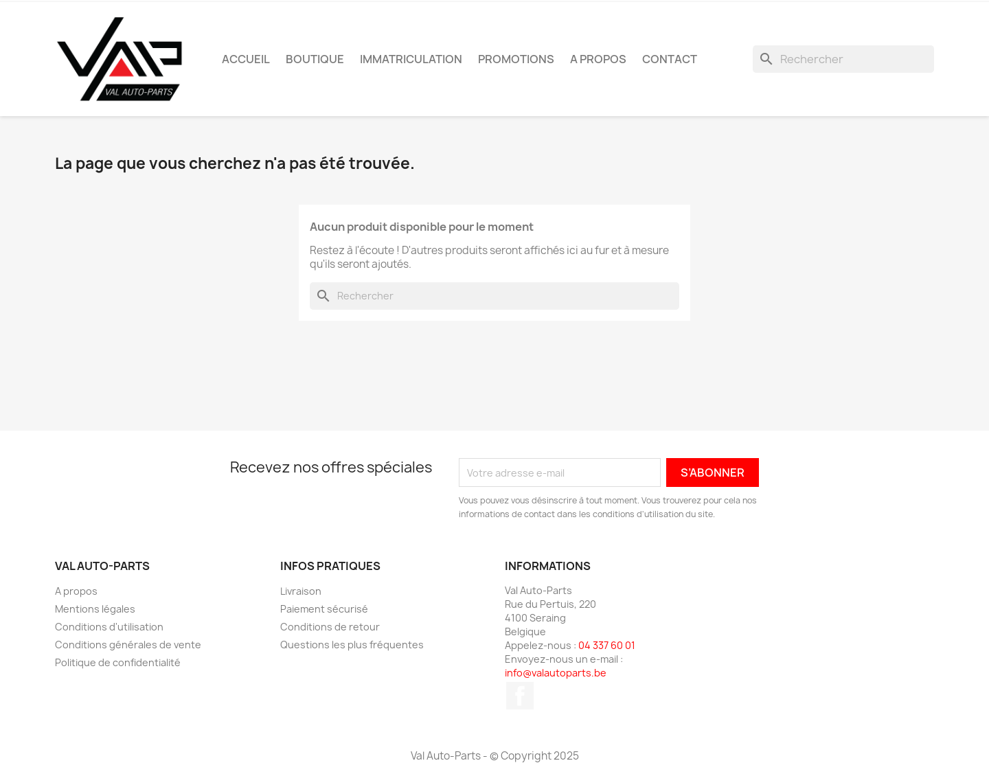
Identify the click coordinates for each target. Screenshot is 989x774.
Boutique (315, 59)
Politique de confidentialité (118, 662)
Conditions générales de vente (128, 644)
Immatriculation (411, 59)
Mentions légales (95, 608)
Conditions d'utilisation (109, 626)
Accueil (246, 59)
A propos (598, 59)
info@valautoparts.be (555, 672)
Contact (669, 59)
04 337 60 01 (606, 645)
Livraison (300, 590)
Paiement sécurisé (324, 608)
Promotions (516, 59)
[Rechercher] (843, 59)
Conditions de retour (330, 626)
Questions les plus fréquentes (352, 644)
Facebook (520, 695)
